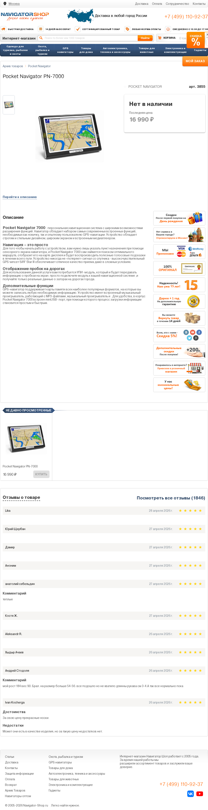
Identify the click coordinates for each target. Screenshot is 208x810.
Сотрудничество (177, 3)
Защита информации (19, 773)
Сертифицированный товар (97, 29)
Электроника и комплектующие (175, 50)
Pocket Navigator (39, 66)
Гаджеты (200, 50)
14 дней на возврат (54, 29)
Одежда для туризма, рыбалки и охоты (15, 50)
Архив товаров (13, 66)
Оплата (157, 3)
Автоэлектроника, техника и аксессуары (115, 50)
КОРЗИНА (169, 38)
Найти (145, 38)
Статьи (9, 756)
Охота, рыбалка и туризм (42, 50)
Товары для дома (86, 50)
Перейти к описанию (20, 197)
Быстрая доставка (16, 29)
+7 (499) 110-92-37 (186, 17)
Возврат (11, 784)
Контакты (199, 3)
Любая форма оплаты (142, 29)
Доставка (141, 3)
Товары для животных (147, 50)
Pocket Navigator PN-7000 (20, 466)
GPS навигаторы (65, 50)
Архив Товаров (15, 790)
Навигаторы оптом (18, 796)
